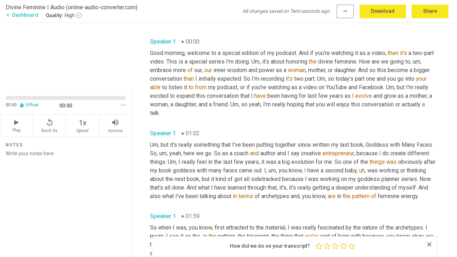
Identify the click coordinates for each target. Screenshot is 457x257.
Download (383, 11)
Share (430, 11)
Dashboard (22, 15)
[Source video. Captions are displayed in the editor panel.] (66, 56)
